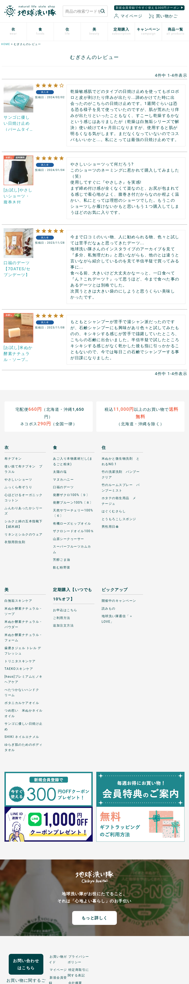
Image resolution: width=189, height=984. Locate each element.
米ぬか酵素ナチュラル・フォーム (23, 637)
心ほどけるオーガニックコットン (23, 497)
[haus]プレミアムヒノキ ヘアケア (23, 679)
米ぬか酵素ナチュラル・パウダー (23, 624)
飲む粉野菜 (61, 567)
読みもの (109, 608)
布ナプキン (13, 458)
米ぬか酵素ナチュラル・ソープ (23, 611)
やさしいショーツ (18, 479)
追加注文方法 (63, 625)
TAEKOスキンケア (18, 669)
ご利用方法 (61, 618)
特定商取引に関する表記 (78, 972)
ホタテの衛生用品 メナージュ (119, 500)
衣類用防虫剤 (14, 542)
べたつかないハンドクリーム (21, 692)
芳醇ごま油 (61, 559)
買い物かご (163, 16)
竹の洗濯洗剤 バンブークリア (121, 474)
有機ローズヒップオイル (72, 523)
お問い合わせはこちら (26, 964)
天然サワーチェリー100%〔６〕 (73, 513)
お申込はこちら (65, 610)
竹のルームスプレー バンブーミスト (121, 487)
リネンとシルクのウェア (23, 534)
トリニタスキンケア (20, 661)
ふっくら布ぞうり (18, 487)
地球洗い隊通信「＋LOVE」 (117, 618)
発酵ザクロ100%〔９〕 (71, 495)
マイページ (128, 16)
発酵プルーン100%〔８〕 (73, 502)
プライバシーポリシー (78, 959)
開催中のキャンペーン (119, 600)
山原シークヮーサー (68, 539)
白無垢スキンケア (18, 600)
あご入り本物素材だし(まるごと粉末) (72, 461)
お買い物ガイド (58, 959)
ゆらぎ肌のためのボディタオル (23, 747)
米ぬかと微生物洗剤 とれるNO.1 (121, 461)
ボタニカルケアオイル (21, 703)
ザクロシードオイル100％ (73, 531)
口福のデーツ (63, 487)
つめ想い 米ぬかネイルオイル (23, 713)
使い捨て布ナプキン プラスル (23, 469)
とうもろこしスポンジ (119, 519)
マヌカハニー (63, 479)
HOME (5, 44)
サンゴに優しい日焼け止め (23, 726)
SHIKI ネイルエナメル (21, 737)
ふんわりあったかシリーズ (23, 510)
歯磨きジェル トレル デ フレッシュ (22, 650)
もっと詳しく (95, 918)
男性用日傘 (110, 526)
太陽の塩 (60, 471)
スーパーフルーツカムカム (72, 549)
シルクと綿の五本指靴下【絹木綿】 (23, 524)
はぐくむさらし (114, 511)
